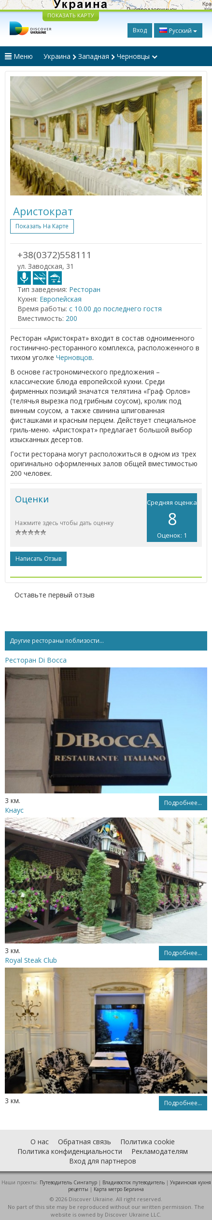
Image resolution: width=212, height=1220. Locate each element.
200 (71, 318)
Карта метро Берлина (119, 1189)
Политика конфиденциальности (69, 1151)
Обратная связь (84, 1141)
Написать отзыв (38, 559)
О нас (39, 1141)
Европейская (61, 299)
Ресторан (84, 289)
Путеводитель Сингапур (68, 1182)
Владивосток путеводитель (133, 1182)
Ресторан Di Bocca (36, 660)
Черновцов (74, 357)
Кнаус (14, 810)
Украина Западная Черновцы (100, 56)
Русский (178, 30)
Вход (140, 30)
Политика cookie (147, 1141)
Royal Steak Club (31, 960)
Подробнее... (183, 803)
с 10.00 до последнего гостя (115, 308)
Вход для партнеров (102, 1160)
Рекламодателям (159, 1151)
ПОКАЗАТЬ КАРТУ (70, 15)
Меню (19, 56)
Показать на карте (42, 226)
